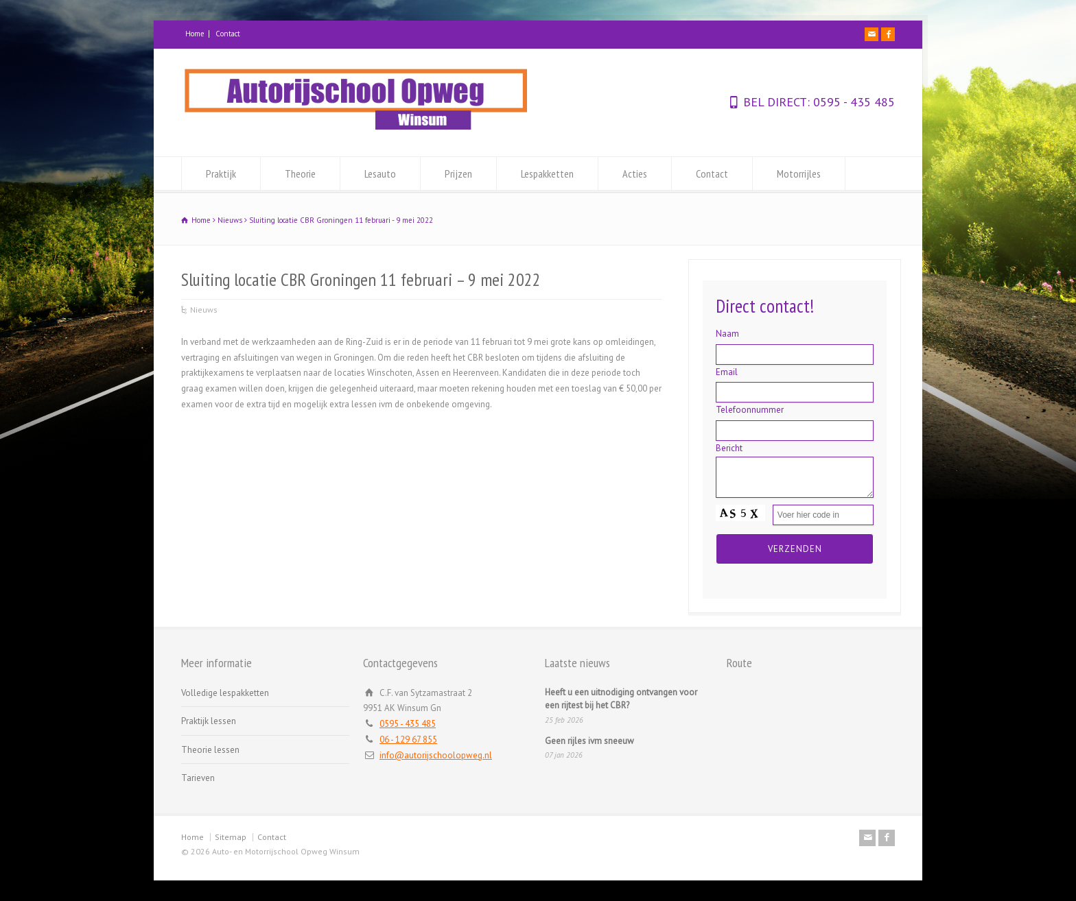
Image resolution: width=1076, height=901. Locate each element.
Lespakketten (547, 173)
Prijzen (458, 173)
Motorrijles (799, 173)
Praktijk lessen (208, 721)
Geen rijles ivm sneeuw (589, 741)
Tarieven (198, 778)
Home (194, 33)
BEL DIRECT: (776, 102)
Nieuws (204, 309)
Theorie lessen (210, 750)
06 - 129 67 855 (408, 739)
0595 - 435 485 (852, 102)
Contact (227, 33)
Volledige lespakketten (225, 693)
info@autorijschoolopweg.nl (435, 755)
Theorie (300, 173)
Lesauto (380, 173)
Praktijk (221, 173)
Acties (634, 173)
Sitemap (230, 837)
